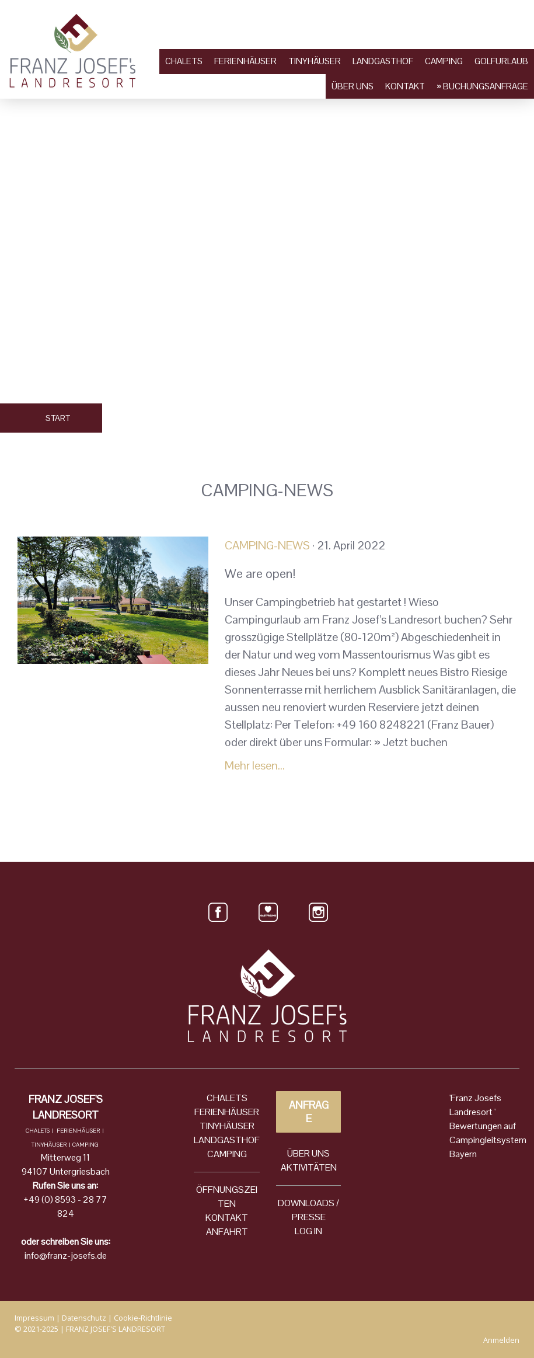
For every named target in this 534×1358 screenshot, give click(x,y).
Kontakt (405, 86)
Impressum (34, 1317)
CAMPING (227, 1154)
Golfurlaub (501, 61)
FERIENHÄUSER (226, 1112)
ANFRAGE (309, 1111)
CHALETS (227, 1098)
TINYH (213, 1126)
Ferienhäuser (245, 61)
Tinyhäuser (314, 61)
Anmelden (501, 1340)
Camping (444, 61)
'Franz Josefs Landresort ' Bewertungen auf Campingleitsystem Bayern (487, 1126)
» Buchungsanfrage (482, 86)
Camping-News (267, 545)
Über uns (352, 86)
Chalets (184, 61)
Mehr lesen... (255, 765)
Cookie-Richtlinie (143, 1317)
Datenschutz (84, 1317)
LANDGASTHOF (227, 1140)
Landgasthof (382, 61)
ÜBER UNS (308, 1153)
